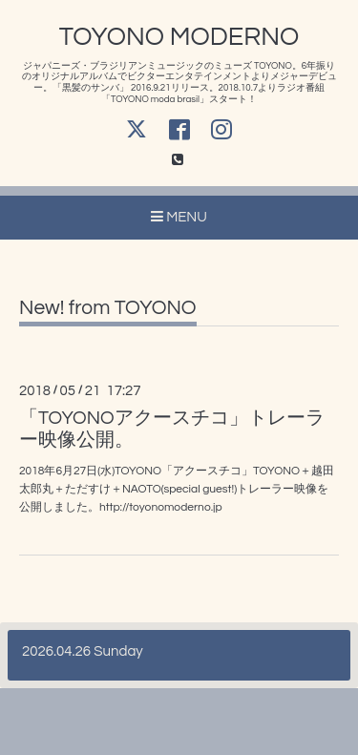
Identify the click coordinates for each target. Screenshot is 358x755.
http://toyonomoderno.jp (160, 507)
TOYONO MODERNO (179, 37)
